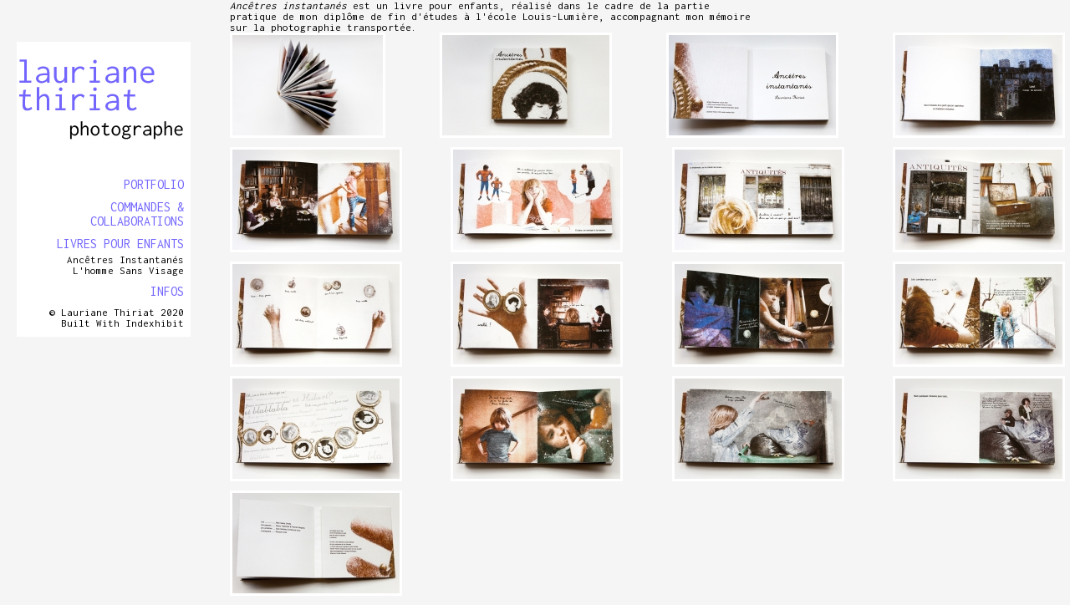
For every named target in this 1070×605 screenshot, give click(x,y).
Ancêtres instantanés (125, 259)
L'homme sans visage (128, 270)
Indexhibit (154, 323)
